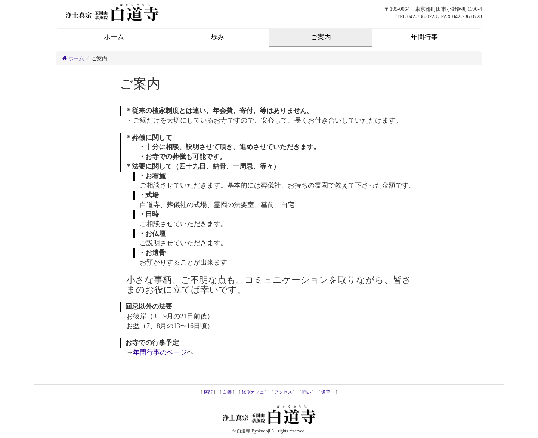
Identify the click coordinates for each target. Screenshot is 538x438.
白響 (227, 392)
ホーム (114, 37)
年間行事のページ (160, 352)
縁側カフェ (253, 392)
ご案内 (321, 37)
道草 (328, 392)
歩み (217, 37)
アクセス (283, 392)
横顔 (208, 392)
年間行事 (424, 37)
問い (306, 392)
